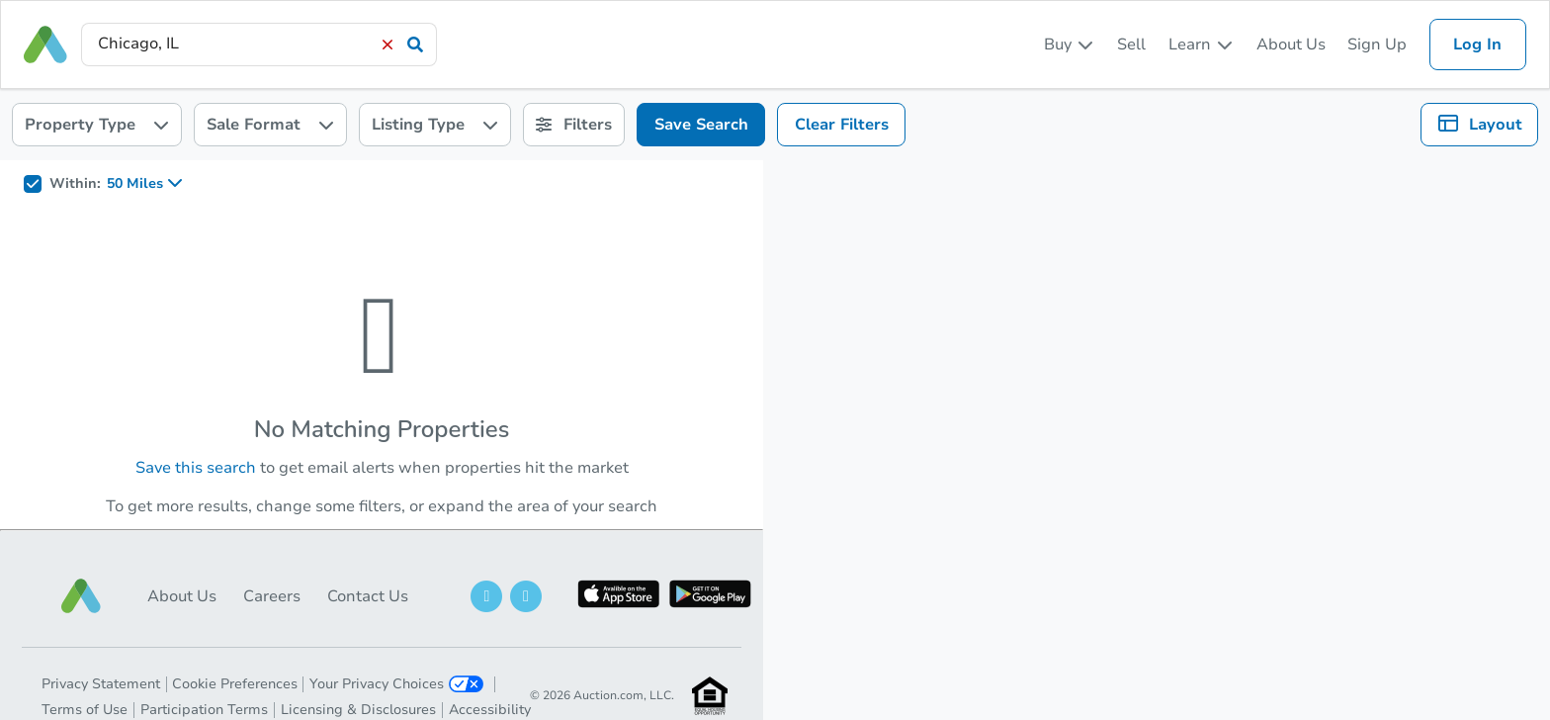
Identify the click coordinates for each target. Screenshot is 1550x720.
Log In (1477, 44)
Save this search (195, 468)
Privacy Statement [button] (101, 684)
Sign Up (1377, 44)
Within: (75, 184)
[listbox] (1069, 44)
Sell (1131, 44)
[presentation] (259, 44)
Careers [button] (272, 596)
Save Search (701, 124)
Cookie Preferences (235, 684)
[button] (81, 596)
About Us (1291, 44)
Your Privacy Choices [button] (396, 684)
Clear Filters (842, 124)
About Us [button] (181, 596)
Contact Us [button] (367, 596)
